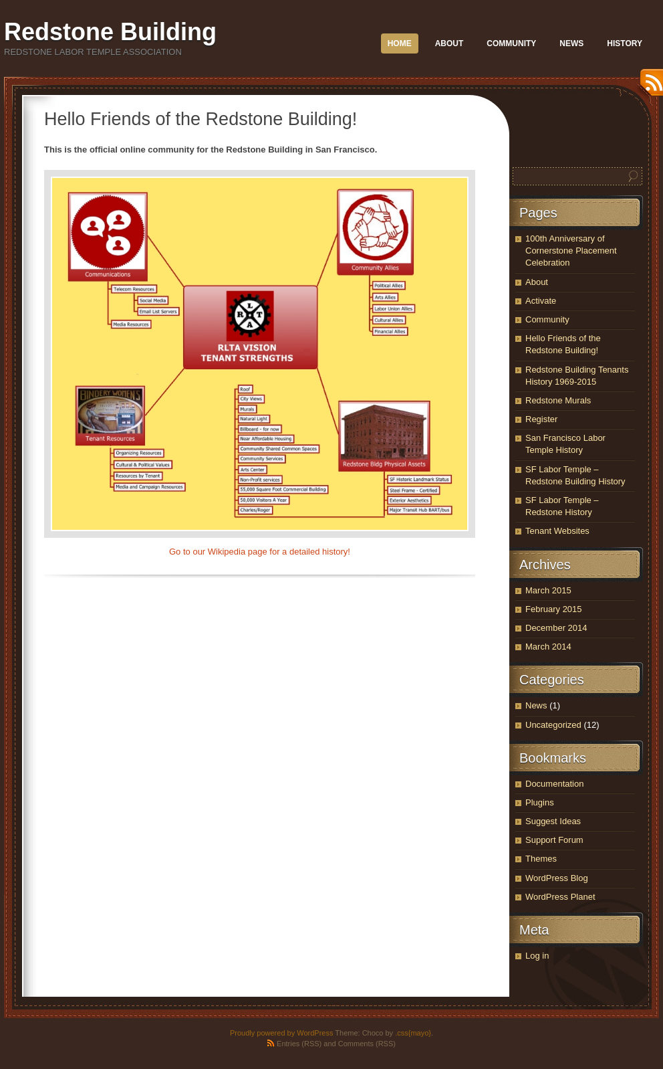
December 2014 (556, 628)
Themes (541, 859)
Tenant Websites (557, 531)
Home (400, 43)
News (571, 43)
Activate (540, 301)
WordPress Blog (556, 878)
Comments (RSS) (367, 1044)
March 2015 (548, 590)
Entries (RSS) (299, 1044)
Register (541, 419)
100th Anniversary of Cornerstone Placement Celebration (571, 250)
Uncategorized (553, 725)
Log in (537, 956)
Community (511, 43)
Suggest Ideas (553, 821)
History (624, 43)
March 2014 (548, 647)
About (449, 43)
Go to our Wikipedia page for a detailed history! (259, 552)
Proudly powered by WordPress (281, 1033)
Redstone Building (110, 31)
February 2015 (553, 609)
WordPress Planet (560, 897)
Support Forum (554, 840)
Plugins (539, 802)
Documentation (554, 784)
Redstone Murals (558, 400)
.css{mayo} (413, 1033)
